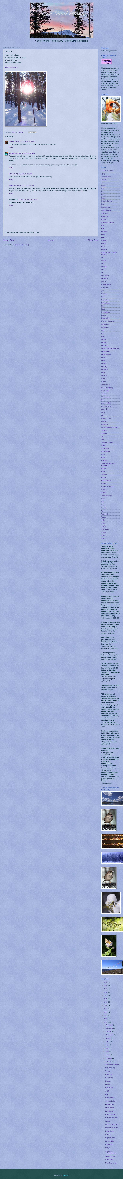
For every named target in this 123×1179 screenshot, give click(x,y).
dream (103, 243)
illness (103, 315)
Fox (106, 1094)
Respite (108, 1081)
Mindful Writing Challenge (110, 348)
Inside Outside (110, 1114)
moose (103, 363)
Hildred (11, 141)
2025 (106, 982)
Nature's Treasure (111, 1118)
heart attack (105, 300)
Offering (108, 1134)
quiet (103, 412)
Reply (11, 147)
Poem (103, 400)
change (103, 219)
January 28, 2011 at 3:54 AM (25, 153)
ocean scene (105, 385)
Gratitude (104, 288)
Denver (103, 240)
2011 (106, 1022)
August (108, 1038)
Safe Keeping (110, 1068)
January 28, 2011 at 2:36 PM (28, 199)
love (102, 336)
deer (103, 237)
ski (102, 436)
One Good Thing (107, 388)
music (103, 373)
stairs (103, 471)
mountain (104, 370)
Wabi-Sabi (104, 514)
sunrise (103, 490)
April (107, 1051)
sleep (103, 445)
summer (104, 484)
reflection (104, 424)
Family (103, 260)
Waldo (103, 517)
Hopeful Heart (110, 1138)
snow (103, 457)
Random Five (106, 418)
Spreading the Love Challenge (108, 464)
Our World (104, 391)
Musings (104, 376)
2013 (106, 1015)
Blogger (65, 1175)
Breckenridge (106, 207)
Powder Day (109, 1104)
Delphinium (109, 1088)
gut (102, 291)
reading (104, 421)
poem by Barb (106, 403)
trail (102, 502)
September (110, 1035)
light (102, 333)
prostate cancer (106, 406)
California (104, 213)
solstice (104, 460)
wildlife (103, 532)
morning (104, 366)
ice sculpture (105, 312)
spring (103, 468)
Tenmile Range (106, 496)
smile (103, 454)
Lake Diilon (105, 324)
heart (103, 297)
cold (102, 228)
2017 (106, 1009)
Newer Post (8, 240)
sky (102, 439)
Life (102, 330)
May (107, 1048)
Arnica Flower (106, 177)
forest (103, 269)
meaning (104, 342)
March (108, 1055)
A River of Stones (11, 67)
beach (103, 186)
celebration (105, 216)
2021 (106, 995)
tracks (103, 499)
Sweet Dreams (110, 1156)
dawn (103, 234)
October (109, 1031)
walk (103, 520)
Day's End (108, 1074)
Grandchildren (106, 285)
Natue (103, 379)
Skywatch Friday (107, 442)
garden (103, 282)
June (108, 1045)
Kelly (11, 185)
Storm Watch (109, 1108)
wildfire (103, 526)
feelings (104, 266)
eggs (103, 246)
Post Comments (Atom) (20, 245)
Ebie (10, 174)
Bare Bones (109, 1111)
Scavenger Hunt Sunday (109, 427)
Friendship (105, 275)
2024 (106, 985)
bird (102, 192)
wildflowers (105, 529)
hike (102, 306)
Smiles (107, 1121)
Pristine (107, 1084)
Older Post (93, 240)
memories (104, 345)
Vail (102, 511)
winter (103, 538)
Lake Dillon (105, 327)
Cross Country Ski (111, 1124)
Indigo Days (109, 1131)
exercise (104, 249)
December (109, 1025)
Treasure (108, 1071)
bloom (103, 195)
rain (102, 415)
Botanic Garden (106, 201)
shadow (104, 433)
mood (103, 357)
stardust (12, 153)
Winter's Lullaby (110, 1101)
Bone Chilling (109, 1141)
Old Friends (109, 1159)
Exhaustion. (109, 1144)
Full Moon (104, 279)
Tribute (103, 508)
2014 (106, 1012)
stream (103, 477)
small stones (105, 451)
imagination (105, 318)
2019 (106, 1002)
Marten (103, 339)
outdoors (104, 394)
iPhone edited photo (108, 321)
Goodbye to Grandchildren (110, 1152)
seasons (104, 430)
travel (103, 505)
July (107, 1041)
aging (103, 174)
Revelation (109, 1078)
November (109, 1028)
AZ (102, 183)
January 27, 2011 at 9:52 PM (25, 141)
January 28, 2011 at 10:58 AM (23, 185)
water (103, 523)
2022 (106, 992)
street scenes (106, 480)
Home (51, 240)
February (109, 1058)
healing (103, 294)
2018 (106, 1005)
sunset (103, 493)
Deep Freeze (109, 1098)
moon (103, 360)
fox (102, 272)
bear (103, 189)
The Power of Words (112, 1064)
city (102, 225)
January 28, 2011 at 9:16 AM (22, 174)
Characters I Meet (107, 222)
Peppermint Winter (111, 1128)
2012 (106, 1019)
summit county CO (107, 487)
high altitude (105, 303)
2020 (106, 999)
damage (104, 231)
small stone (105, 448)
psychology (105, 409)
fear (102, 263)
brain (103, 204)
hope (103, 309)
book (103, 198)
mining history (106, 354)
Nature (103, 382)
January (109, 1061)
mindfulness (105, 351)
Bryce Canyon (106, 210)
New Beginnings (111, 1163)
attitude (103, 180)
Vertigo (107, 1148)
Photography (105, 397)
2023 (106, 989)
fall (102, 257)
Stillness (104, 474)
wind (103, 535)
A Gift (107, 1091)
